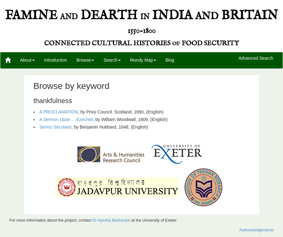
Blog (169, 60)
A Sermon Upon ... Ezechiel (66, 119)
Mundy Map (143, 60)
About (27, 60)
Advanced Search (255, 58)
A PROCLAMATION (58, 111)
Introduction (55, 60)
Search (111, 60)
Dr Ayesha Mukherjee (111, 220)
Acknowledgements (256, 230)
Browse (85, 60)
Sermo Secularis (55, 127)
